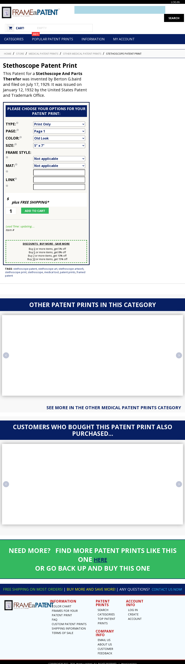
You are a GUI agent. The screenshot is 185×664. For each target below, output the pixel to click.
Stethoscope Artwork (71, 260)
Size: (19, 137)
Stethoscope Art (47, 260)
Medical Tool (51, 264)
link (11, 172)
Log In (175, 2)
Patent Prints (67, 264)
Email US (104, 637)
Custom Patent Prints (69, 621)
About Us (105, 641)
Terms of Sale (62, 630)
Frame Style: (19, 147)
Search (103, 607)
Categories (14, 31)
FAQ (54, 616)
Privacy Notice (129, 660)
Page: (19, 123)
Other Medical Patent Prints (82, 45)
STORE (20, 45)
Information (93, 31)
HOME (7, 45)
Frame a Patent (83, 660)
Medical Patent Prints (43, 45)
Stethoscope (35, 264)
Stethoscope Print (16, 264)
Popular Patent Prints (52, 29)
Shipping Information (69, 625)
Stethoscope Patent (25, 260)
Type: (19, 116)
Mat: (19, 157)
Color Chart (61, 603)
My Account (124, 31)
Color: (19, 130)
